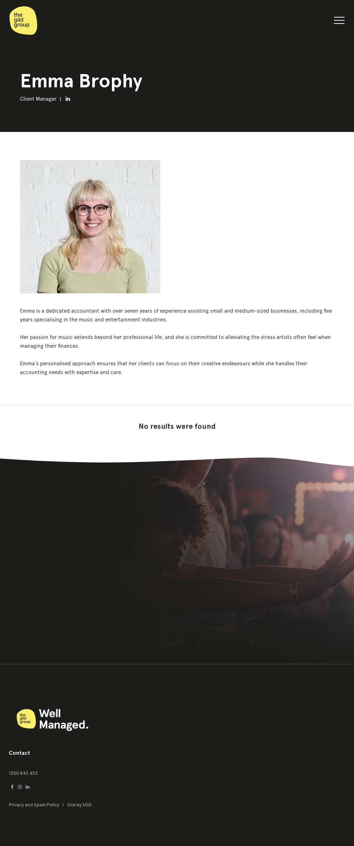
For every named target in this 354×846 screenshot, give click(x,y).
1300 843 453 (23, 773)
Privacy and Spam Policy (34, 804)
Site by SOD (79, 804)
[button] (339, 22)
